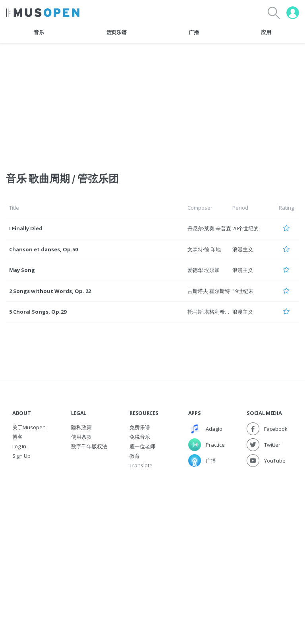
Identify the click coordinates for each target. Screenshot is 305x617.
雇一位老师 (142, 446)
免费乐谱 (139, 427)
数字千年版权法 (89, 446)
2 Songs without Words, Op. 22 (50, 291)
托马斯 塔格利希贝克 (211, 311)
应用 (266, 32)
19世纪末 (242, 291)
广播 (194, 32)
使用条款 (81, 436)
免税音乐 (139, 436)
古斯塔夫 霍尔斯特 (208, 291)
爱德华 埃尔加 (203, 270)
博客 (17, 436)
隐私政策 (81, 427)
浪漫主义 (242, 249)
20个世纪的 (245, 228)
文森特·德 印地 (204, 249)
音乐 (39, 32)
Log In (19, 446)
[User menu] (292, 12)
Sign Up (21, 455)
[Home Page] (42, 12)
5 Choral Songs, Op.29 (37, 311)
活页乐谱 (116, 32)
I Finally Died (25, 228)
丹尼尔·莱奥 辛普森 (209, 228)
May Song (22, 270)
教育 (134, 455)
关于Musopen (29, 427)
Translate (140, 465)
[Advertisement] (152, 529)
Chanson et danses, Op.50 (43, 249)
